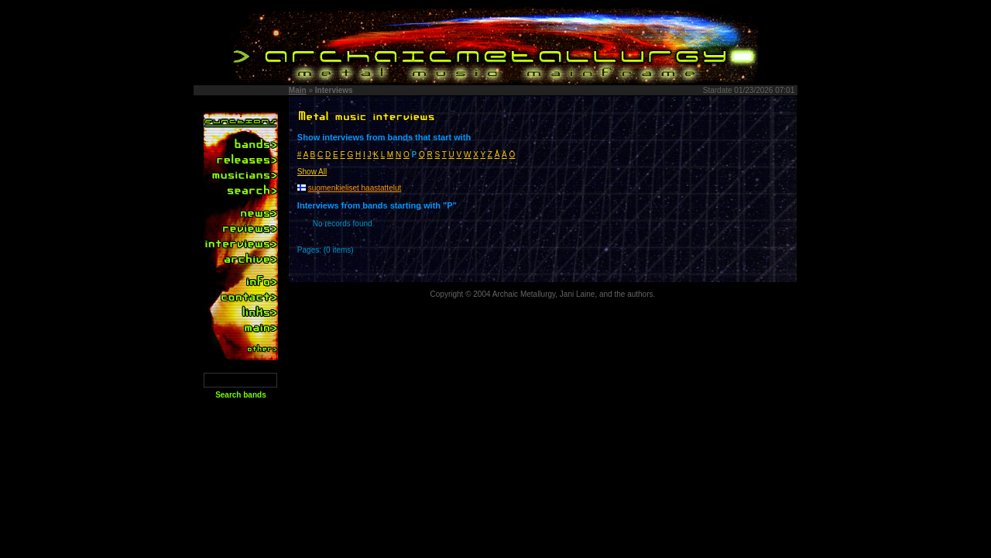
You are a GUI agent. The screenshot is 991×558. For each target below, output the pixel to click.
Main (298, 90)
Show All (312, 171)
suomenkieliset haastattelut (355, 188)
